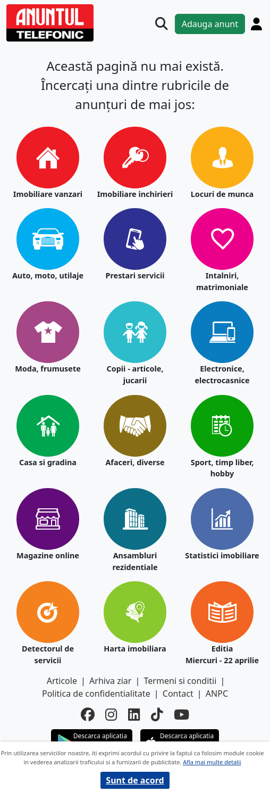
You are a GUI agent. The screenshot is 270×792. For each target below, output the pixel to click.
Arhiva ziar (110, 681)
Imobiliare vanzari (47, 194)
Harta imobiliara (135, 649)
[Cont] (256, 23)
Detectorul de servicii (48, 654)
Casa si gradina (48, 462)
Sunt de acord (135, 780)
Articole (62, 681)
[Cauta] (161, 24)
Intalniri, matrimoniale (222, 281)
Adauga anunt (210, 24)
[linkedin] (134, 714)
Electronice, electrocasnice (222, 374)
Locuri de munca (222, 194)
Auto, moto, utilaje (47, 275)
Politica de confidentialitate (96, 693)
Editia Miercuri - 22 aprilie (222, 654)
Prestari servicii (134, 275)
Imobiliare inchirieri (135, 194)
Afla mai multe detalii (212, 762)
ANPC (217, 693)
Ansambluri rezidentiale (134, 561)
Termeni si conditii (180, 681)
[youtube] (181, 714)
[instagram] (111, 714)
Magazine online (47, 555)
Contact (178, 693)
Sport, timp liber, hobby (222, 468)
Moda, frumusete (48, 369)
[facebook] (88, 714)
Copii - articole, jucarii (134, 374)
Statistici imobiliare (222, 555)
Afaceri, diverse (134, 462)
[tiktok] (157, 714)
